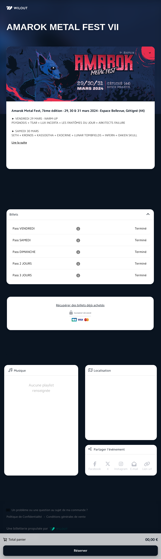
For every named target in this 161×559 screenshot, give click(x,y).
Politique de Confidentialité (24, 517)
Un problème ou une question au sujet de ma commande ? (50, 510)
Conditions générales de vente (66, 517)
